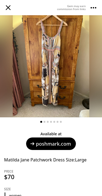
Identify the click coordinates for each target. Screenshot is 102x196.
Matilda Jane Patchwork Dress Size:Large (45, 160)
